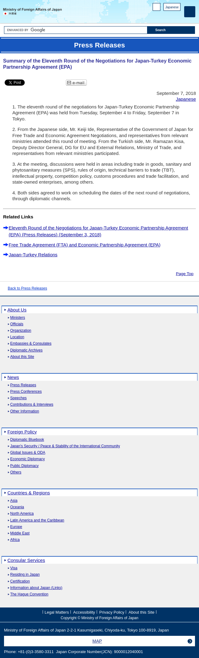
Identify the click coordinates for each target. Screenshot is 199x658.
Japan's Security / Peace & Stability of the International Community (65, 446)
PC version (156, 8)
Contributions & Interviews (31, 405)
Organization (20, 331)
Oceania (17, 507)
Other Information (24, 411)
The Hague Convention (29, 594)
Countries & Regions (28, 492)
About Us (17, 309)
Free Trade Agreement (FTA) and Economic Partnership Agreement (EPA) (84, 244)
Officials (16, 324)
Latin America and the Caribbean (37, 520)
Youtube (177, 15)
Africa (15, 540)
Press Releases (23, 385)
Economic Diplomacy (27, 459)
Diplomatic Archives (26, 350)
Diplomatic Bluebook (27, 440)
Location (17, 337)
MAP (97, 641)
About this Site (22, 357)
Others (15, 472)
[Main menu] (189, 11)
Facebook (161, 15)
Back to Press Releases (27, 288)
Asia (13, 501)
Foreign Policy (22, 431)
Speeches (18, 398)
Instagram (169, 15)
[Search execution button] (171, 30)
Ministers (17, 318)
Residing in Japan (25, 575)
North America (22, 514)
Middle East (20, 533)
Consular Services (26, 560)
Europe (16, 527)
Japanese (172, 7)
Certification (20, 581)
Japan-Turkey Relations (33, 254)
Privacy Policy (111, 612)
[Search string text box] (75, 30)
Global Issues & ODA (27, 453)
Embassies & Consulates (30, 344)
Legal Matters (56, 612)
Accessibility (84, 612)
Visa (13, 568)
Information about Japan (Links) (36, 588)
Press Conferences (26, 392)
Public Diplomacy (24, 466)
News (13, 377)
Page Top (184, 273)
